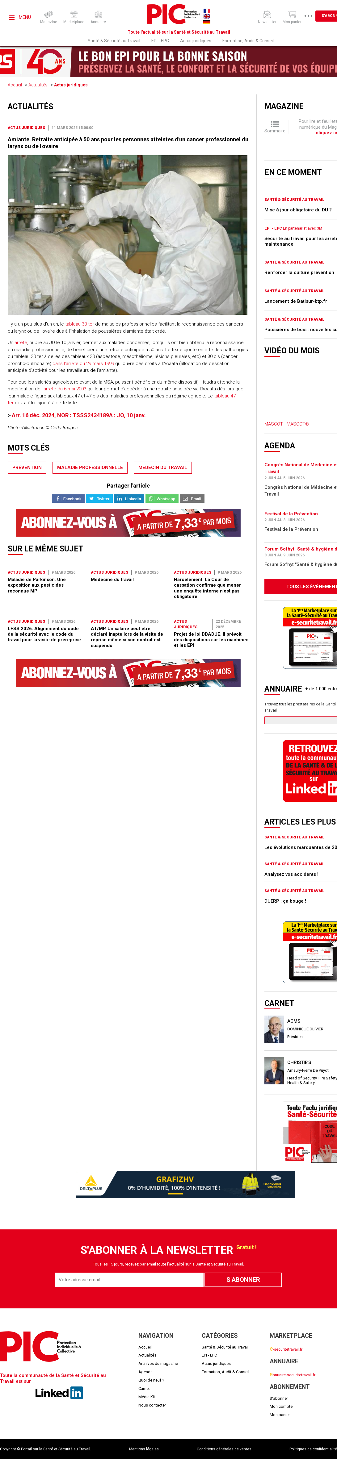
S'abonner (279, 1398)
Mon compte (281, 1406)
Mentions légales (144, 1449)
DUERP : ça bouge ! (285, 901)
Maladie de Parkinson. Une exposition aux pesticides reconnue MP (37, 585)
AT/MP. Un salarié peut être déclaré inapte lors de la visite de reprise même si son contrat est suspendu (127, 637)
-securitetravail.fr (286, 1349)
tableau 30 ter (79, 324)
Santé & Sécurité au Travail (114, 40)
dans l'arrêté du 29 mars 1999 (83, 363)
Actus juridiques (195, 40)
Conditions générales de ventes (224, 1449)
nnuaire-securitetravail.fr (292, 1375)
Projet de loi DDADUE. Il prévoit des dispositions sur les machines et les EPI (211, 639)
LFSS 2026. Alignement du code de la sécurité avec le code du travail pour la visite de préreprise (44, 634)
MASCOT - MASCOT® (286, 424)
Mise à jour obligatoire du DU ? (298, 210)
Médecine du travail (112, 579)
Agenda (145, 1372)
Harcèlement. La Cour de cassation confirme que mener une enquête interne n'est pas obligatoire (207, 588)
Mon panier (280, 1414)
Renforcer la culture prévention (299, 272)
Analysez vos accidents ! (291, 874)
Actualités (38, 84)
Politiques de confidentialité (313, 1449)
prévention (27, 467)
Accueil (15, 84)
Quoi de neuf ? (151, 1380)
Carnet (144, 1388)
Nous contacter (152, 1405)
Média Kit (146, 1397)
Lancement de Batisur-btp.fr (295, 301)
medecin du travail (162, 467)
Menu (20, 17)
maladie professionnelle (90, 467)
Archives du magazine (158, 1363)
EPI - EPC (160, 40)
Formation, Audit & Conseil (248, 40)
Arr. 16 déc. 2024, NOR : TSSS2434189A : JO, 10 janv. (79, 415)
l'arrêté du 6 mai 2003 (63, 389)
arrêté (21, 342)
